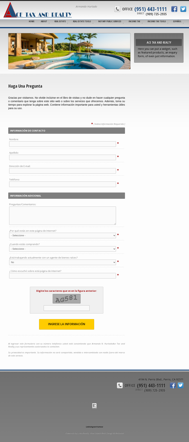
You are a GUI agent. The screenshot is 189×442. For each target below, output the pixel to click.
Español (177, 21)
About (44, 21)
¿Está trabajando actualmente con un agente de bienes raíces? (43, 257)
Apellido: (14, 152)
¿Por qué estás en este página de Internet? (32, 230)
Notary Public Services (109, 21)
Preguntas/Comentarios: (22, 204)
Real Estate (60, 21)
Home (31, 21)
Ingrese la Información (66, 324)
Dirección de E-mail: (19, 166)
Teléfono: (14, 179)
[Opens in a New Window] (94, 421)
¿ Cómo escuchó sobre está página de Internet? (35, 271)
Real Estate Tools (82, 21)
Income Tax (134, 21)
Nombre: (14, 139)
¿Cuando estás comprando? (24, 244)
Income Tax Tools (157, 21)
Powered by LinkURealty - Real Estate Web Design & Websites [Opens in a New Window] (94, 433)
